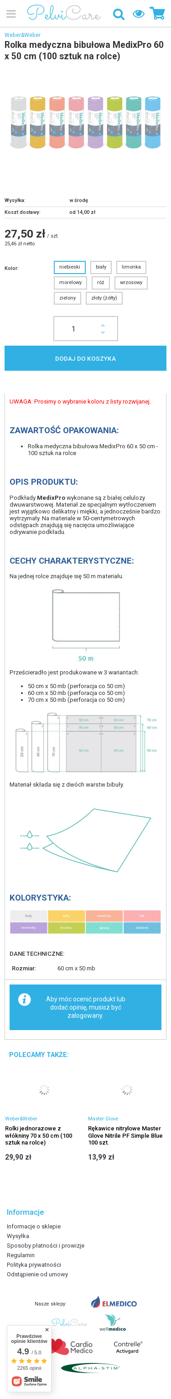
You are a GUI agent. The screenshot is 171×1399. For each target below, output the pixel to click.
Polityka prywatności (34, 1264)
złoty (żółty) (104, 298)
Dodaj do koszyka (85, 358)
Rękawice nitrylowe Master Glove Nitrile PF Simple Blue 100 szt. (125, 1135)
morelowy (70, 282)
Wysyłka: (15, 200)
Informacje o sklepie (34, 1226)
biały (101, 267)
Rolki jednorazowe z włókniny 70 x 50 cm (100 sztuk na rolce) (38, 1135)
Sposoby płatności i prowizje (45, 1245)
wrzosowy (131, 282)
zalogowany (84, 1015)
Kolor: (12, 268)
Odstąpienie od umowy (37, 1274)
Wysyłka (18, 1236)
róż (100, 282)
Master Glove (103, 1119)
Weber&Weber (23, 35)
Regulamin (21, 1255)
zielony (67, 298)
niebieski (69, 267)
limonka (131, 267)
